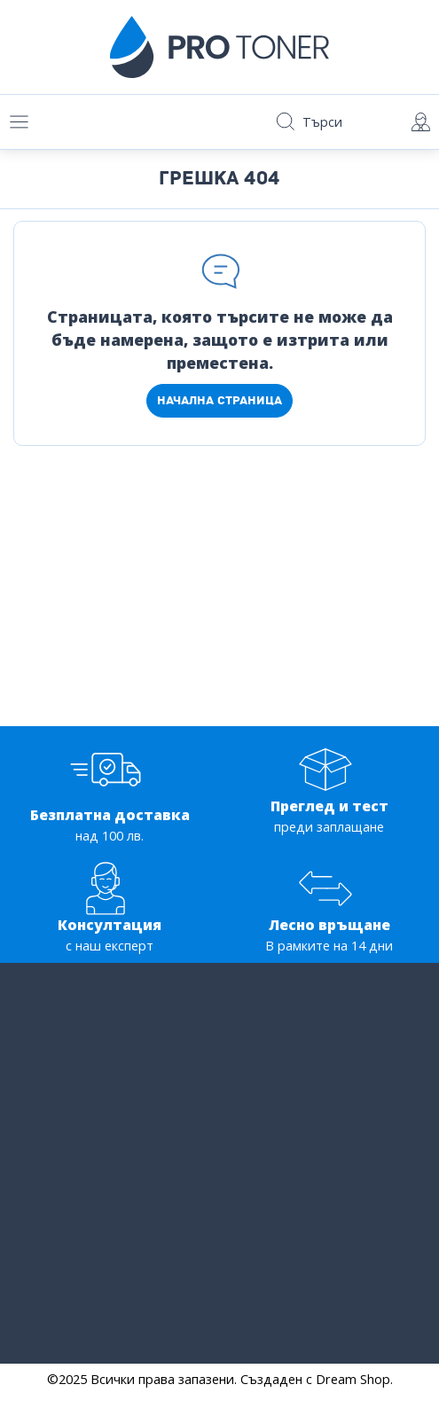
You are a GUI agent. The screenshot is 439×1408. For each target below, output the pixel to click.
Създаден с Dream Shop (315, 1379)
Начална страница (219, 400)
